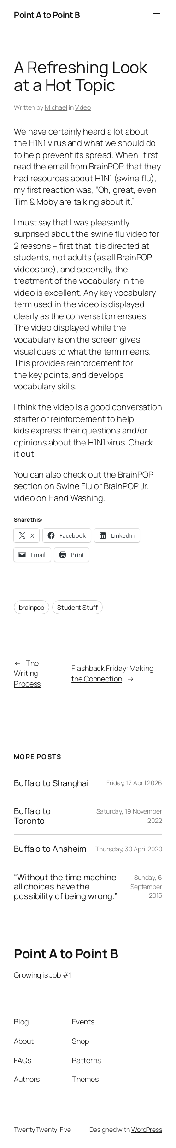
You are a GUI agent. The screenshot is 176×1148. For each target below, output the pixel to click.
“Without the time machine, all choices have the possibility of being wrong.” (66, 886)
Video (83, 107)
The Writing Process (27, 673)
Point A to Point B (47, 14)
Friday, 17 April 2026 (134, 782)
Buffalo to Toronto (32, 815)
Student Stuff (77, 607)
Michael (56, 107)
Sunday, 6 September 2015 (146, 886)
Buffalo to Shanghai (51, 783)
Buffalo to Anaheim (50, 849)
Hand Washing (75, 497)
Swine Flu (74, 485)
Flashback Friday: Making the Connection (112, 673)
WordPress (146, 1129)
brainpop (31, 607)
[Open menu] (156, 15)
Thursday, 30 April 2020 (128, 848)
